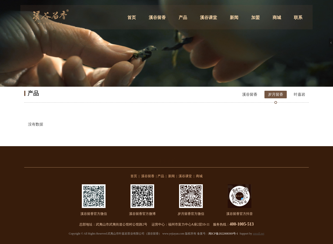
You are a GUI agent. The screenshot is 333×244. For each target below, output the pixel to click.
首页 (131, 18)
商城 (277, 18)
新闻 (234, 18)
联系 (298, 18)
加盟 (255, 18)
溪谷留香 (157, 18)
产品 (183, 18)
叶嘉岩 (299, 94)
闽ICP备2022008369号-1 (223, 233)
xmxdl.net (258, 233)
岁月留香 (275, 94)
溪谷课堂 (208, 18)
